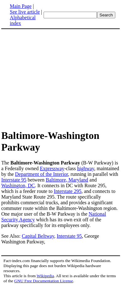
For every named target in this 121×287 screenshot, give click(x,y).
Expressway (52, 168)
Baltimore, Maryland (67, 179)
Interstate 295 (68, 191)
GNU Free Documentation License (43, 280)
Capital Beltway (38, 236)
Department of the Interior (41, 174)
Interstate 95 (14, 179)
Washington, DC (18, 185)
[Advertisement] (54, 79)
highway (85, 168)
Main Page (21, 6)
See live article (25, 12)
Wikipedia (45, 275)
